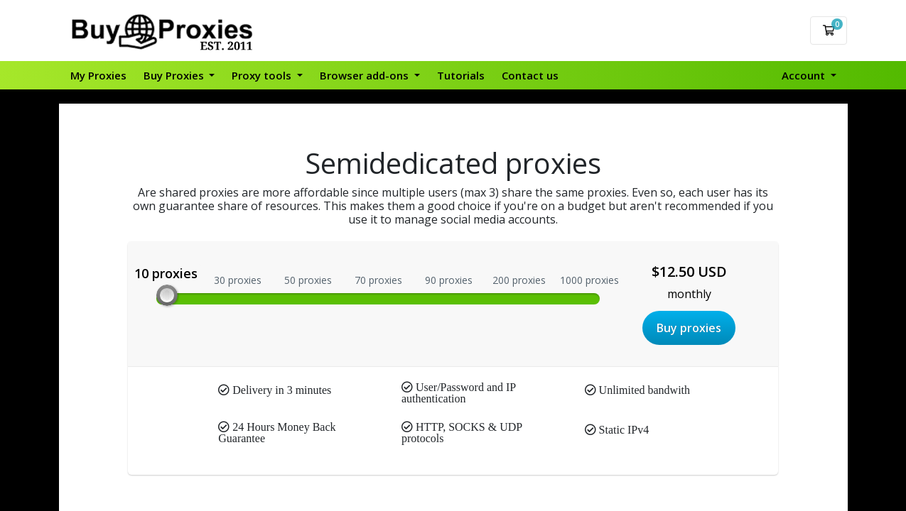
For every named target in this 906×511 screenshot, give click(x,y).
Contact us (530, 75)
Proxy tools (263, 75)
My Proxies (98, 75)
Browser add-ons (365, 75)
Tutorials (461, 75)
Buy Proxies (175, 75)
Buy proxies (689, 328)
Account (805, 75)
